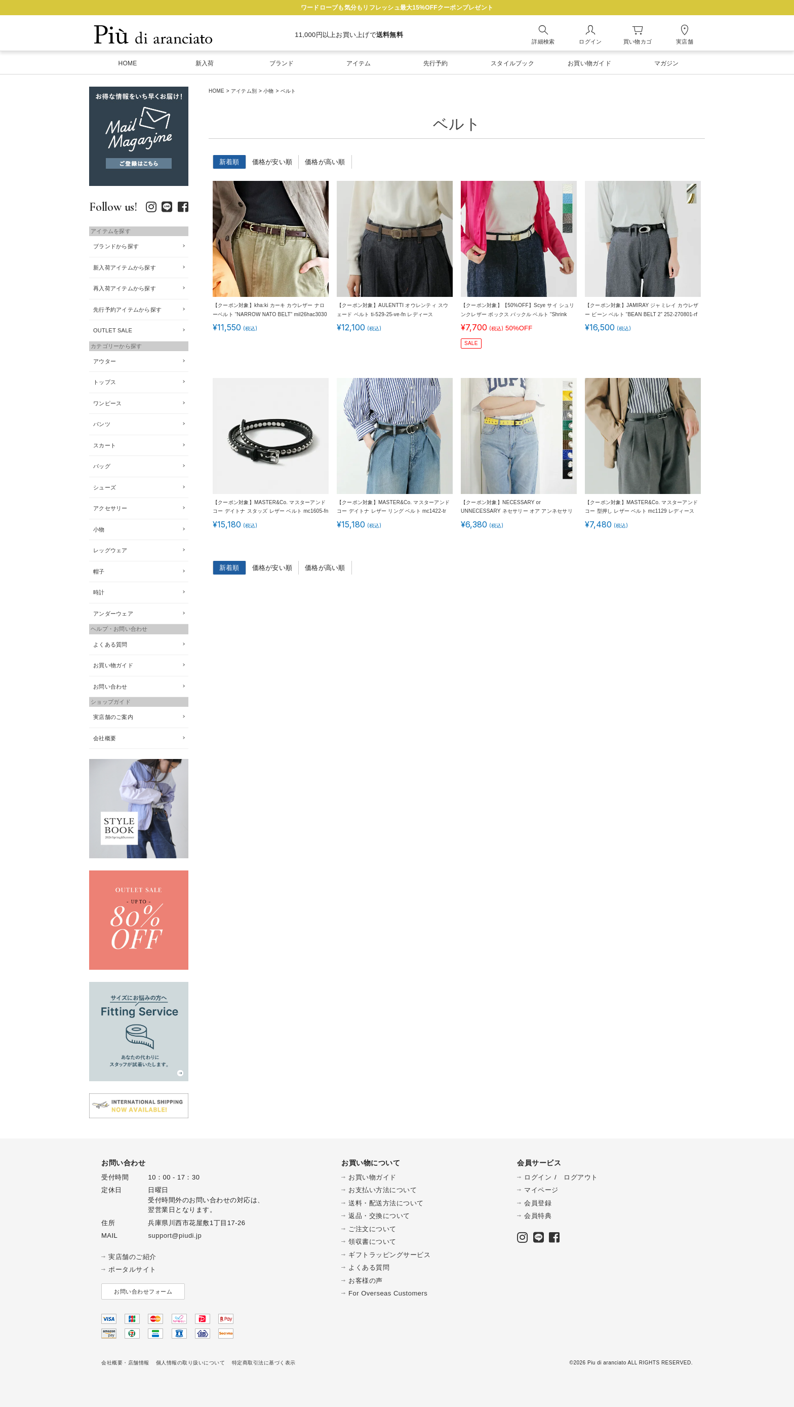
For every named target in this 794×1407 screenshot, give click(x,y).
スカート (104, 445)
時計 (99, 592)
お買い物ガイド (113, 665)
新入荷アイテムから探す (124, 267)
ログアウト (581, 1177)
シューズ (104, 487)
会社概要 (104, 738)
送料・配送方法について (386, 1203)
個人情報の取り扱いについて (190, 1362)
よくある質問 (110, 644)
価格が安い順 (272, 162)
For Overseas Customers (387, 1293)
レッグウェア (110, 550)
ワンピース (107, 403)
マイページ (541, 1190)
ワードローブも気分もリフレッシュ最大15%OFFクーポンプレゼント (397, 7)
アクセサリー (110, 508)
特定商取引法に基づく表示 (264, 1362)
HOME (216, 91)
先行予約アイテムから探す (127, 310)
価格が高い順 (325, 162)
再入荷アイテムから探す (124, 288)
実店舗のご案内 (113, 717)
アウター (104, 361)
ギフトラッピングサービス (389, 1255)
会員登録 (537, 1203)
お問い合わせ (110, 686)
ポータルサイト (132, 1269)
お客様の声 (365, 1280)
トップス (104, 382)
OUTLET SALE (112, 330)
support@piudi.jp (175, 1235)
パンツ (101, 424)
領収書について (372, 1241)
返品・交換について (379, 1216)
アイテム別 (244, 91)
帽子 (99, 571)
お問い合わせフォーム (143, 1291)
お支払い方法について (382, 1190)
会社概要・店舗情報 (125, 1362)
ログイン (537, 1177)
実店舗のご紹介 (132, 1257)
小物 (268, 91)
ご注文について (372, 1229)
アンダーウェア (113, 614)
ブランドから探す (116, 246)
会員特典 (537, 1216)
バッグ (101, 466)
